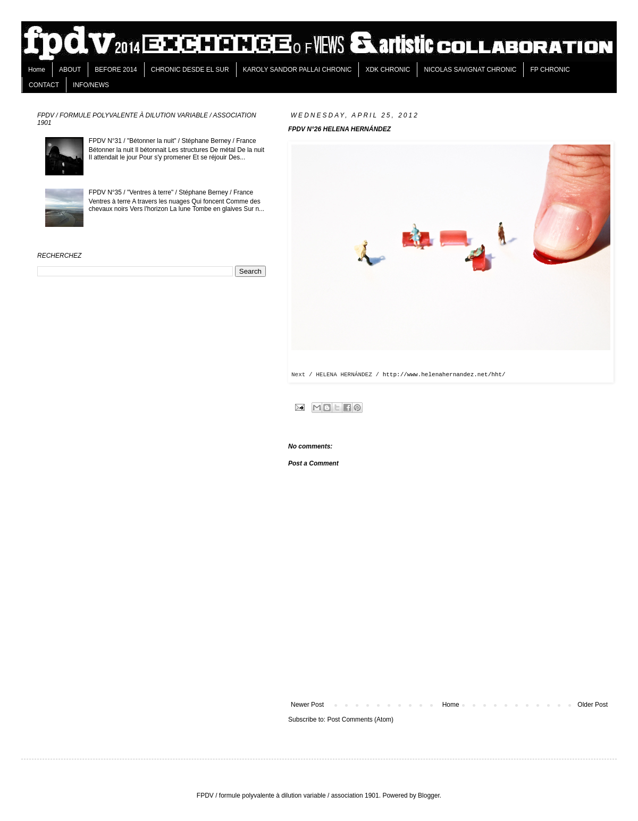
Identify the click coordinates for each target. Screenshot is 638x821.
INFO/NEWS (91, 85)
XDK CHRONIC (387, 69)
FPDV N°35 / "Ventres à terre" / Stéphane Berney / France (171, 192)
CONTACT (44, 85)
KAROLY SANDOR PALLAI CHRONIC (297, 69)
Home (36, 69)
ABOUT (70, 69)
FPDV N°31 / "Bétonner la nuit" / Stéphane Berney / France (172, 141)
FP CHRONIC (549, 69)
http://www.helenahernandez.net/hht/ (444, 374)
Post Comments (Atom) (360, 719)
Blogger (429, 795)
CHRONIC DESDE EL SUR (190, 69)
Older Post (592, 704)
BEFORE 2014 (116, 69)
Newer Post (307, 704)
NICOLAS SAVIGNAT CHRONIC (470, 69)
